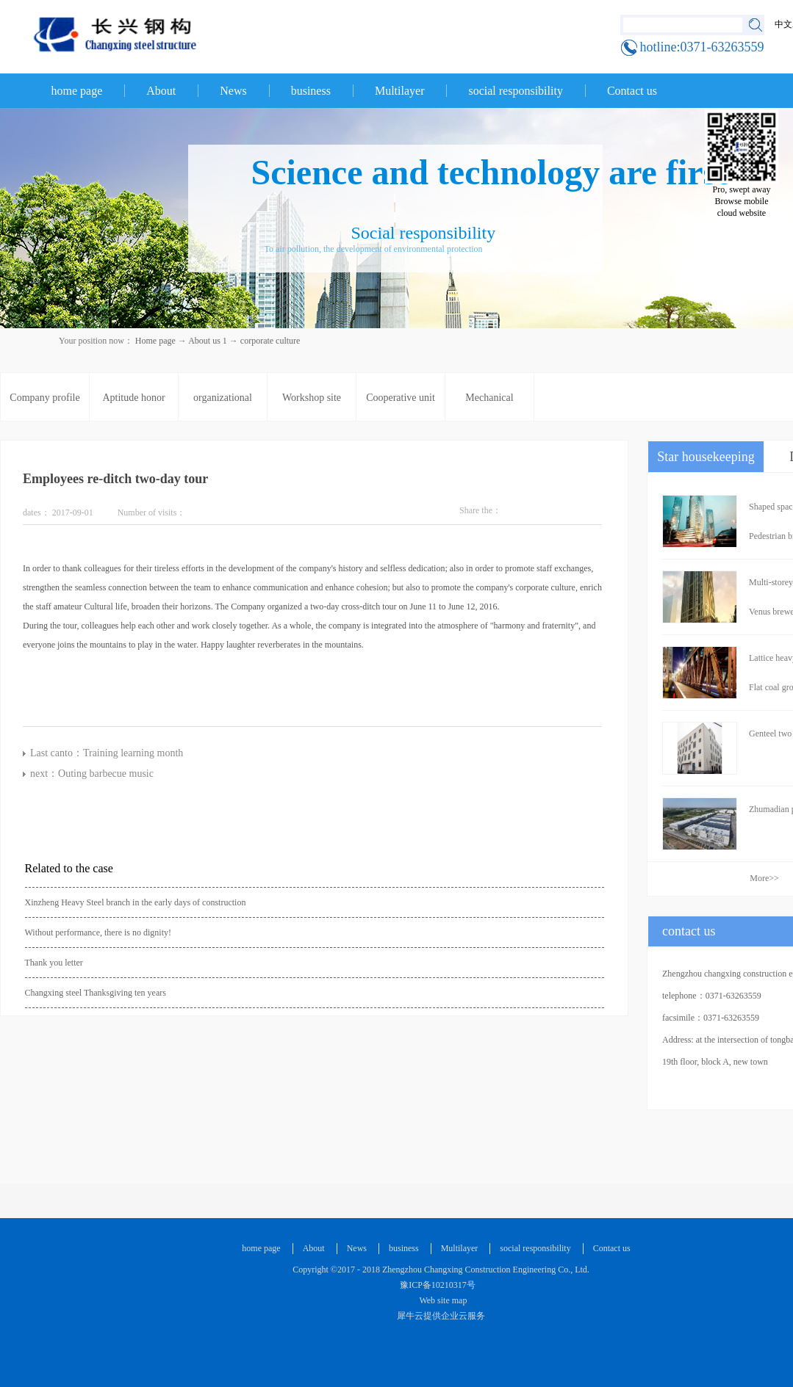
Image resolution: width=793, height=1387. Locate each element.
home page (77, 90)
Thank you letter (54, 962)
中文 (783, 24)
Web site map (441, 1300)
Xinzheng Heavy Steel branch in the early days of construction (135, 902)
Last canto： (106, 752)
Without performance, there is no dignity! (98, 932)
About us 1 (207, 341)
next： (92, 773)
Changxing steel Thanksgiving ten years (95, 993)
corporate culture (270, 341)
